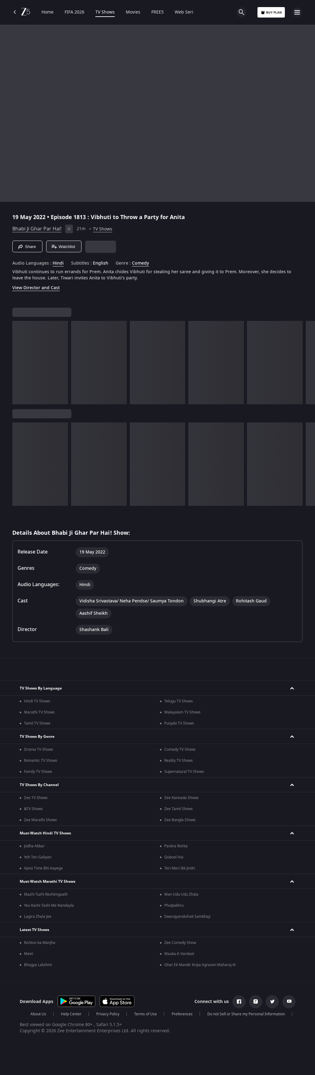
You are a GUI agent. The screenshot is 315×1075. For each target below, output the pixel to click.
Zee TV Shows (36, 798)
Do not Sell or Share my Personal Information (246, 1014)
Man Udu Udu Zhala (181, 894)
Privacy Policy (107, 1014)
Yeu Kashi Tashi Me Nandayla (49, 905)
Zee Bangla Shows (180, 820)
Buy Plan (271, 12)
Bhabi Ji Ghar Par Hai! (37, 229)
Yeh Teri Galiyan (37, 857)
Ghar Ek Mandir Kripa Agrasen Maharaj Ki (200, 965)
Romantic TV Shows (40, 760)
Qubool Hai (173, 857)
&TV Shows (33, 809)
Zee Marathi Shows (40, 820)
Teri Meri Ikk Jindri (179, 868)
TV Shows (105, 12)
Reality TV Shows (178, 760)
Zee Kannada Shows (181, 798)
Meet (28, 954)
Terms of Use (145, 1014)
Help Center (71, 1014)
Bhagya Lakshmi (38, 965)
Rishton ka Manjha (39, 942)
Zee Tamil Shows (178, 809)
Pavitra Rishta (176, 846)
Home (48, 12)
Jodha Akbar (34, 846)
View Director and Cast (36, 288)
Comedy (140, 263)
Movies (133, 12)
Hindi (58, 263)
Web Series (186, 12)
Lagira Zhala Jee (37, 916)
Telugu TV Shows (178, 701)
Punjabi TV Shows (179, 723)
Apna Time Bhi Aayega (43, 868)
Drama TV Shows (38, 749)
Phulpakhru (174, 905)
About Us (38, 1014)
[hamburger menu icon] (297, 12)
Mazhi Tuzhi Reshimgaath (46, 894)
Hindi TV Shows (37, 701)
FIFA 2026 (74, 12)
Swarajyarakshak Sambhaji (187, 916)
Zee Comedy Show (180, 942)
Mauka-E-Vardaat (179, 954)
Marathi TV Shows (39, 712)
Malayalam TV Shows (182, 712)
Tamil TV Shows (37, 723)
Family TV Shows (38, 771)
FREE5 (157, 12)
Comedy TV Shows (180, 749)
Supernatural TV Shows (184, 771)
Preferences (182, 1014)
